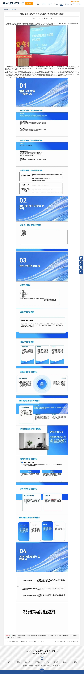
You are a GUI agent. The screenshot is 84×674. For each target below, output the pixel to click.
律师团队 (50, 4)
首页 (38, 4)
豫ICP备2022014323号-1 (54, 666)
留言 (81, 267)
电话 (81, 258)
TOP (81, 272)
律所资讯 (67, 4)
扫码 (81, 263)
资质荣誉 (73, 4)
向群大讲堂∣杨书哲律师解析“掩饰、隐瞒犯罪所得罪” (67, 641)
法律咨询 (61, 4)
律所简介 (44, 4)
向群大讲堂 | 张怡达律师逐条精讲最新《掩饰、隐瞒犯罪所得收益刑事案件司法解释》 (26, 641)
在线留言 (29, 3)
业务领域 (55, 4)
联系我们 (78, 4)
